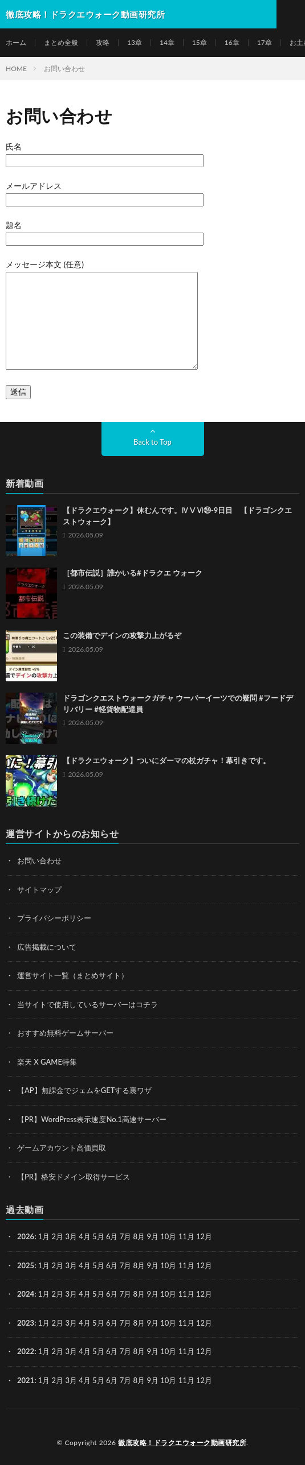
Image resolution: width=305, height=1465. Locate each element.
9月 (152, 1265)
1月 (44, 1236)
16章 (232, 42)
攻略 (102, 42)
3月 (71, 1236)
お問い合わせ (39, 860)
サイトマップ (39, 889)
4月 (85, 1236)
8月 (139, 1265)
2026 (25, 1236)
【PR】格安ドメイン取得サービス (73, 1176)
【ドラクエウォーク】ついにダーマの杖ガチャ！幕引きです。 (166, 760)
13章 (134, 42)
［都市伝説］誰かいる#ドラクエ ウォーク (132, 572)
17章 (264, 42)
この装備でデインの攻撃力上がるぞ (122, 635)
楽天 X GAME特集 (47, 1061)
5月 (98, 1236)
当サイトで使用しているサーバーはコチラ (87, 1004)
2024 (25, 1293)
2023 (25, 1322)
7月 (126, 1265)
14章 (167, 42)
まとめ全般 (61, 42)
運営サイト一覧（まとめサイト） (72, 975)
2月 (58, 1236)
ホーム (16, 42)
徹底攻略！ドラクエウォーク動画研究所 (182, 1442)
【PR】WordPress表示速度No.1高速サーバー (91, 1119)
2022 (25, 1351)
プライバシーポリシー (54, 917)
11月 (186, 1265)
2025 (25, 1265)
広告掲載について (46, 946)
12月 (204, 1265)
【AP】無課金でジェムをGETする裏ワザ (84, 1090)
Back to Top (152, 441)
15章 (199, 42)
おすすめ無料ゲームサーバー (65, 1032)
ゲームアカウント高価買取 (61, 1147)
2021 (25, 1380)
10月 (168, 1265)
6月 (112, 1265)
